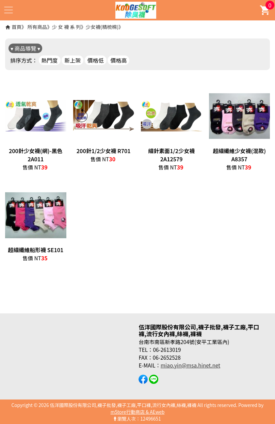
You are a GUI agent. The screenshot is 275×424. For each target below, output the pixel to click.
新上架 (72, 60)
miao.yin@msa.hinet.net (190, 365)
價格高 (118, 60)
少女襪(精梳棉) (102, 26)
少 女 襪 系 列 (66, 26)
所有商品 (37, 26)
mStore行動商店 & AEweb (138, 411)
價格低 (95, 60)
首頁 (16, 26)
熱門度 (50, 60)
